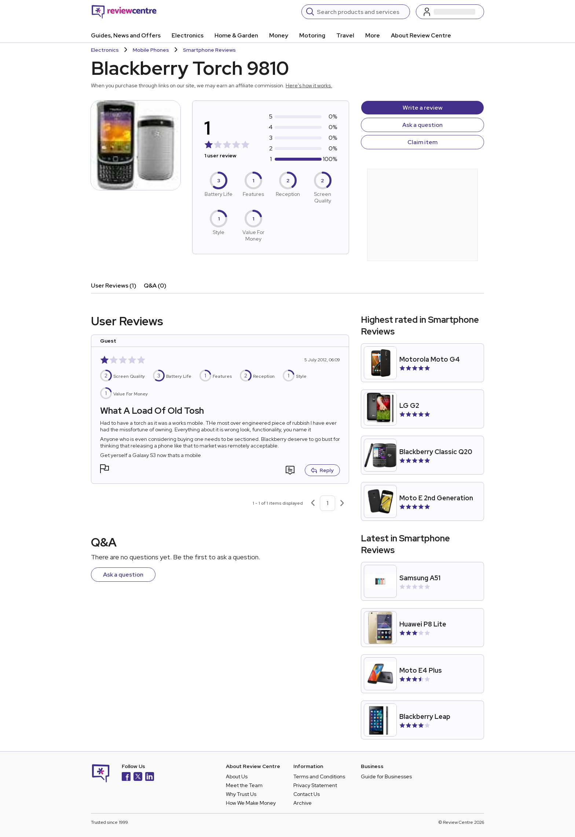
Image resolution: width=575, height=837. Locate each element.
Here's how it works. (309, 85)
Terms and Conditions (319, 776)
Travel (345, 35)
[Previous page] (313, 503)
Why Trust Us (241, 794)
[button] (104, 469)
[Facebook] (126, 777)
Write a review (423, 108)
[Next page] (342, 503)
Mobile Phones (151, 50)
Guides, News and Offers (126, 35)
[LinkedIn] (149, 777)
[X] (137, 777)
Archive (302, 803)
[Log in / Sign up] (450, 11)
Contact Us (306, 794)
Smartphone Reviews (209, 50)
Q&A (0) (155, 285)
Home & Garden (236, 35)
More (372, 35)
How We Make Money (251, 803)
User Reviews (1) (113, 285)
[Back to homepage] (124, 11)
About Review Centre (421, 35)
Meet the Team (244, 785)
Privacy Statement (315, 785)
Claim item (422, 142)
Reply (322, 470)
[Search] (361, 12)
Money (278, 35)
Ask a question (422, 125)
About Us (237, 776)
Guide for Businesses (386, 776)
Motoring (312, 35)
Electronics (188, 35)
